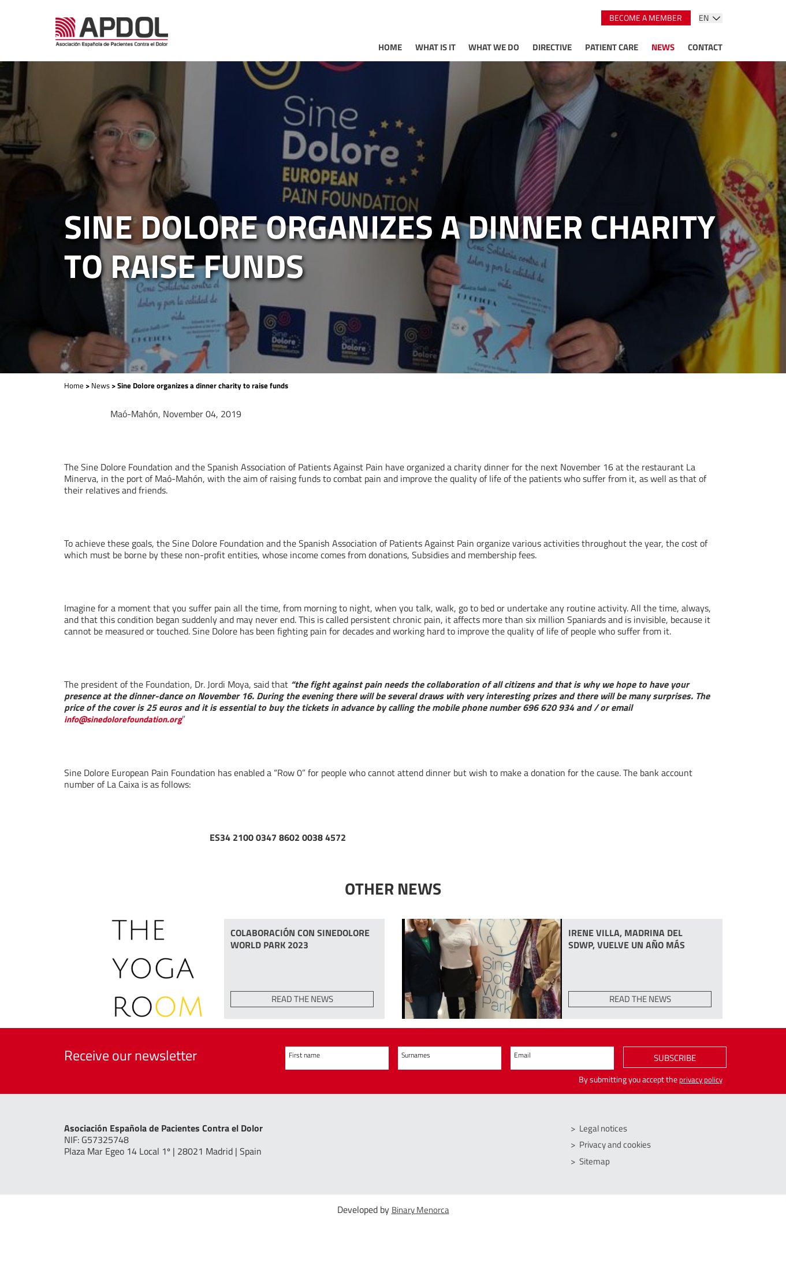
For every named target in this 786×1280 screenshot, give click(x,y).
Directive (552, 47)
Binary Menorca (420, 1219)
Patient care (611, 47)
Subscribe (674, 1067)
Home (390, 47)
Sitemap (596, 1170)
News (663, 47)
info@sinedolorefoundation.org (128, 719)
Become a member (645, 18)
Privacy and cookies (618, 1154)
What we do (493, 47)
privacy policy (699, 1088)
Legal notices (606, 1138)
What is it (435, 47)
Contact (705, 47)
